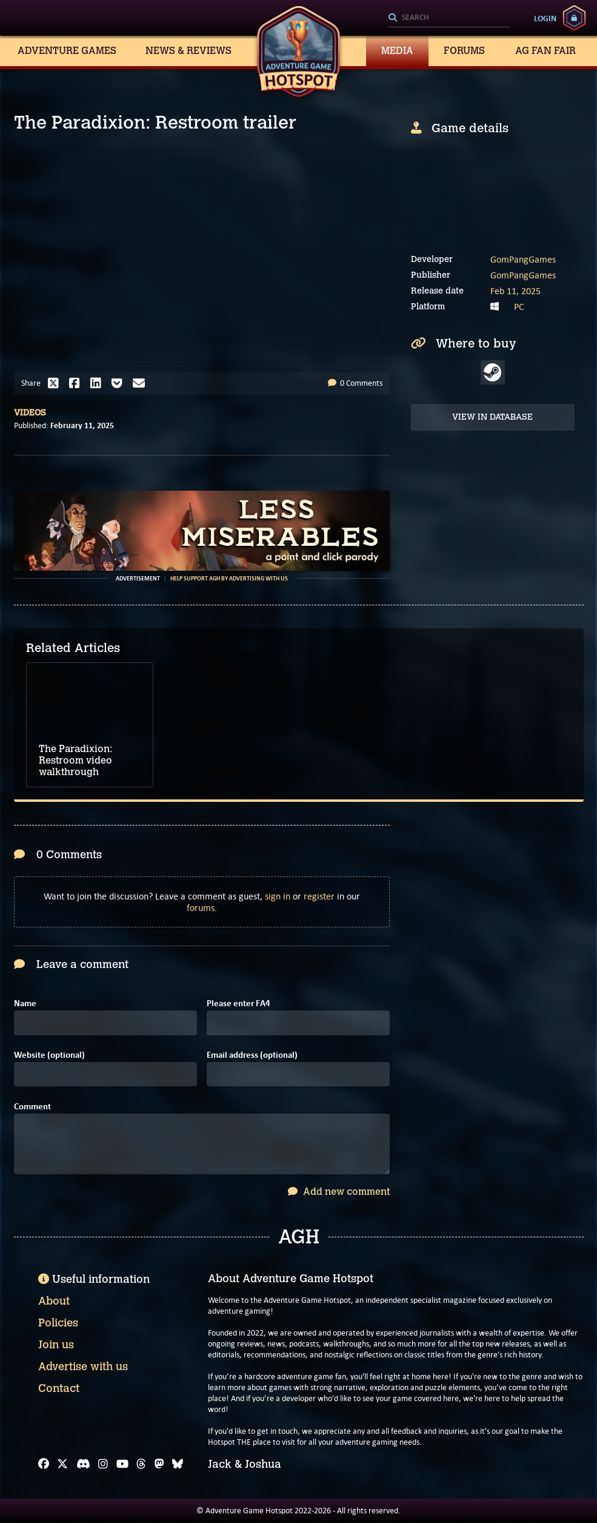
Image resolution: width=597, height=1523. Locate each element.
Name (25, 1003)
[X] (62, 1464)
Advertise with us (83, 1366)
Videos (30, 413)
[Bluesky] (177, 1464)
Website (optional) (49, 1055)
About (54, 1301)
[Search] (449, 18)
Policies (58, 1323)
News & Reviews (188, 50)
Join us (56, 1344)
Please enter (238, 1003)
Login (545, 18)
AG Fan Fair (545, 50)
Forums (464, 50)
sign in (277, 896)
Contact (58, 1388)
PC (519, 306)
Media (397, 50)
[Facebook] (43, 1464)
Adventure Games (67, 50)
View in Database (492, 417)
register (319, 896)
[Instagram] (103, 1464)
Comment (32, 1106)
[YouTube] (122, 1464)
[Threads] (141, 1464)
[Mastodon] (159, 1464)
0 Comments (355, 383)
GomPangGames (523, 259)
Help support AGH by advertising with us (229, 579)
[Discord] (83, 1464)
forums (201, 907)
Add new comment (339, 1191)
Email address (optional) (252, 1055)
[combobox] (449, 18)
